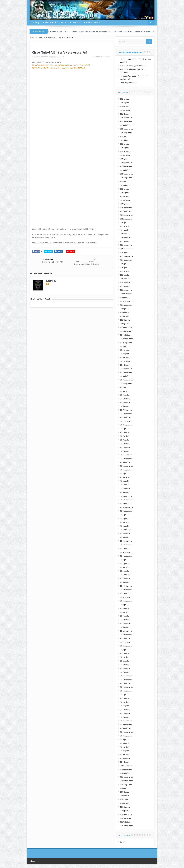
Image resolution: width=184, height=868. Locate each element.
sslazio (32, 861)
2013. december (126, 586)
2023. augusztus (126, 177)
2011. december (126, 676)
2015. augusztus (126, 511)
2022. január (124, 241)
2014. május (124, 567)
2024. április (124, 147)
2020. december (126, 290)
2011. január (124, 717)
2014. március (125, 575)
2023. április (124, 192)
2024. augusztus (126, 133)
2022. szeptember (126, 215)
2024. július (124, 136)
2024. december (126, 117)
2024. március (125, 151)
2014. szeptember (126, 552)
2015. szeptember (126, 507)
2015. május (124, 522)
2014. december (126, 541)
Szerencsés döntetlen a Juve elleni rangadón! (94, 31)
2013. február (125, 623)
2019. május (124, 350)
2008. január (124, 810)
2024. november (126, 121)
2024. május (124, 144)
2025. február (125, 110)
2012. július (124, 650)
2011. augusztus (126, 691)
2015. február (125, 533)
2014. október (125, 548)
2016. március (125, 485)
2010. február (125, 758)
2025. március (125, 106)
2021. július (124, 264)
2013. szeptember (126, 597)
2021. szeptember (126, 256)
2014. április (124, 571)
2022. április (124, 230)
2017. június (124, 432)
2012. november (126, 634)
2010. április (124, 751)
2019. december (126, 327)
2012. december (126, 631)
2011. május (124, 702)
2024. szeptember (126, 129)
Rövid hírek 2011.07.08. (53, 262)
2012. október (125, 638)
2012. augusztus (126, 646)
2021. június (124, 267)
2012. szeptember (126, 642)
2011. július (124, 694)
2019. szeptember (126, 339)
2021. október (125, 252)
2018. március (125, 398)
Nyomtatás (97, 57)
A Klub (63, 22)
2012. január (124, 672)
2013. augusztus (126, 601)
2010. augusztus (126, 736)
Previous (48, 259)
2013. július (124, 605)
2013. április (124, 616)
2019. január (124, 365)
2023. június (124, 185)
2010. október (125, 728)
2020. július (124, 309)
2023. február (125, 200)
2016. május (124, 477)
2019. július (124, 346)
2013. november (126, 589)
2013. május (124, 612)
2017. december (126, 410)
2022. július (124, 222)
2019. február (125, 361)
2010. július (124, 739)
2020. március (125, 316)
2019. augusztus (126, 342)
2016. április (124, 481)
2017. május (124, 436)
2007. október (125, 822)
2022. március (125, 234)
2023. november (126, 166)
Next (96, 259)
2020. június (124, 312)
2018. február (125, 402)
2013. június (124, 608)
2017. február (125, 447)
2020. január (124, 324)
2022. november (126, 207)
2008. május (124, 796)
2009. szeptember (126, 777)
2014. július (124, 560)
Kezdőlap (35, 22)
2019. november (126, 331)
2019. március (125, 357)
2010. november (126, 724)
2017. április (124, 440)
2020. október (125, 297)
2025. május (124, 99)
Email (107, 57)
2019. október (125, 335)
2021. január (124, 286)
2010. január (124, 762)
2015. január (124, 537)
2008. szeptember (126, 781)
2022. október (125, 211)
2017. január (124, 451)
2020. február (125, 320)
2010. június (124, 743)
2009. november (126, 769)
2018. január (124, 406)
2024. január (124, 159)
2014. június (124, 563)
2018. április (124, 395)
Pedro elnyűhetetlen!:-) (128, 83)
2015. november (126, 500)
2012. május (124, 657)
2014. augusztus (126, 556)
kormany (44, 57)
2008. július (124, 788)
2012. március (125, 664)
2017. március (125, 443)
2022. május (124, 226)
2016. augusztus (126, 470)
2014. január (124, 582)
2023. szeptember (126, 174)
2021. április (124, 275)
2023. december (126, 162)
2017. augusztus (126, 425)
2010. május (124, 747)
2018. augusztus (126, 384)
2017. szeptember (126, 421)
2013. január (124, 627)
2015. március (125, 530)
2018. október (125, 376)
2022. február (125, 237)
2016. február (125, 488)
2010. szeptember (126, 732)
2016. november (126, 458)
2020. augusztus (126, 305)
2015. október (125, 503)
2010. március (125, 754)
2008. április (124, 799)
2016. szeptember (126, 466)
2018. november (126, 372)
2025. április (124, 103)
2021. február (125, 282)
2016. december (126, 455)
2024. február (125, 155)
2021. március (125, 279)
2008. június (124, 792)
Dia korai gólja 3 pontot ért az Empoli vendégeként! (136, 31)
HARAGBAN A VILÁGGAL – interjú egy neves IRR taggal (87, 262)
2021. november (126, 249)
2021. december (126, 245)
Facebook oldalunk (92, 22)
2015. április (124, 526)
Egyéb (122, 842)
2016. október (125, 462)
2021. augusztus (126, 260)
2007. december (126, 814)
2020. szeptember (126, 301)
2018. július (124, 387)
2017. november (126, 413)
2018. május (124, 391)
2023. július (124, 181)
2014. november (126, 545)
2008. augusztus (126, 784)
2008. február (125, 807)
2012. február (125, 668)
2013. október (125, 593)
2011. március (125, 709)
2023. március (125, 196)
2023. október (125, 170)
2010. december (126, 721)
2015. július (124, 515)
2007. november (126, 818)
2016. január (124, 492)
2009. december (126, 766)
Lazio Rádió (75, 22)
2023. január (124, 204)
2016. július (124, 473)
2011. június (124, 698)
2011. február (125, 713)
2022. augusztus (126, 219)
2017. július (124, 428)
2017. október (125, 417)
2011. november (126, 679)
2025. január (124, 114)
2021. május (124, 271)
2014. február (125, 578)
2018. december (126, 368)
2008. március (125, 803)
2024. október (125, 125)
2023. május (124, 189)
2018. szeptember (126, 380)
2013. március (125, 619)
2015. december (126, 496)
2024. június (124, 140)
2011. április (124, 706)
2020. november (126, 294)
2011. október (125, 683)
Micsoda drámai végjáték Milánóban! (57, 31)
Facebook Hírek (50, 22)
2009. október (125, 773)
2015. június (124, 518)
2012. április (124, 661)
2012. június (124, 653)
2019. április (124, 354)
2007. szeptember (126, 826)
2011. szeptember (126, 687)
